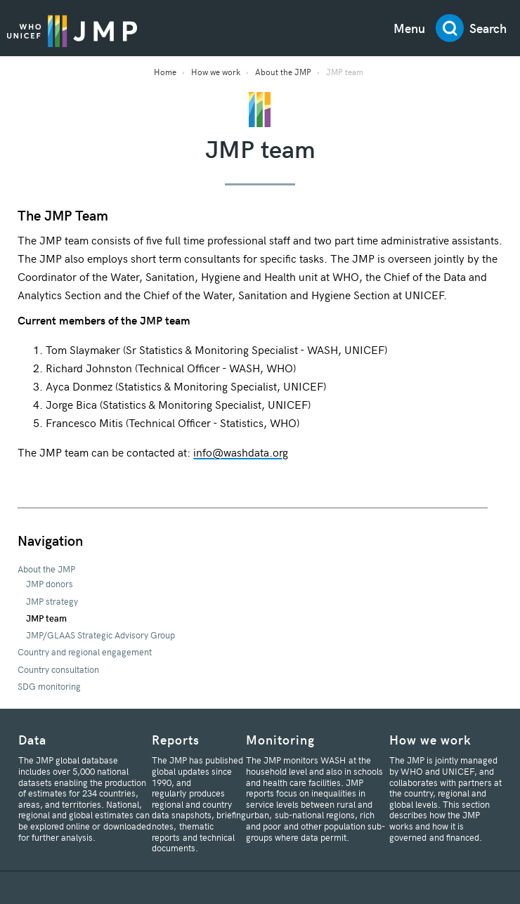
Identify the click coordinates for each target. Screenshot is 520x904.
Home (165, 71)
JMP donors (49, 583)
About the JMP (283, 71)
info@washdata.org (240, 451)
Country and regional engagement (85, 652)
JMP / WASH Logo (72, 30)
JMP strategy (52, 601)
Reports (176, 739)
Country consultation (58, 669)
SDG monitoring (49, 686)
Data (32, 739)
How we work (215, 71)
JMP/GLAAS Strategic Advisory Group (100, 635)
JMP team (46, 618)
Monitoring (280, 739)
